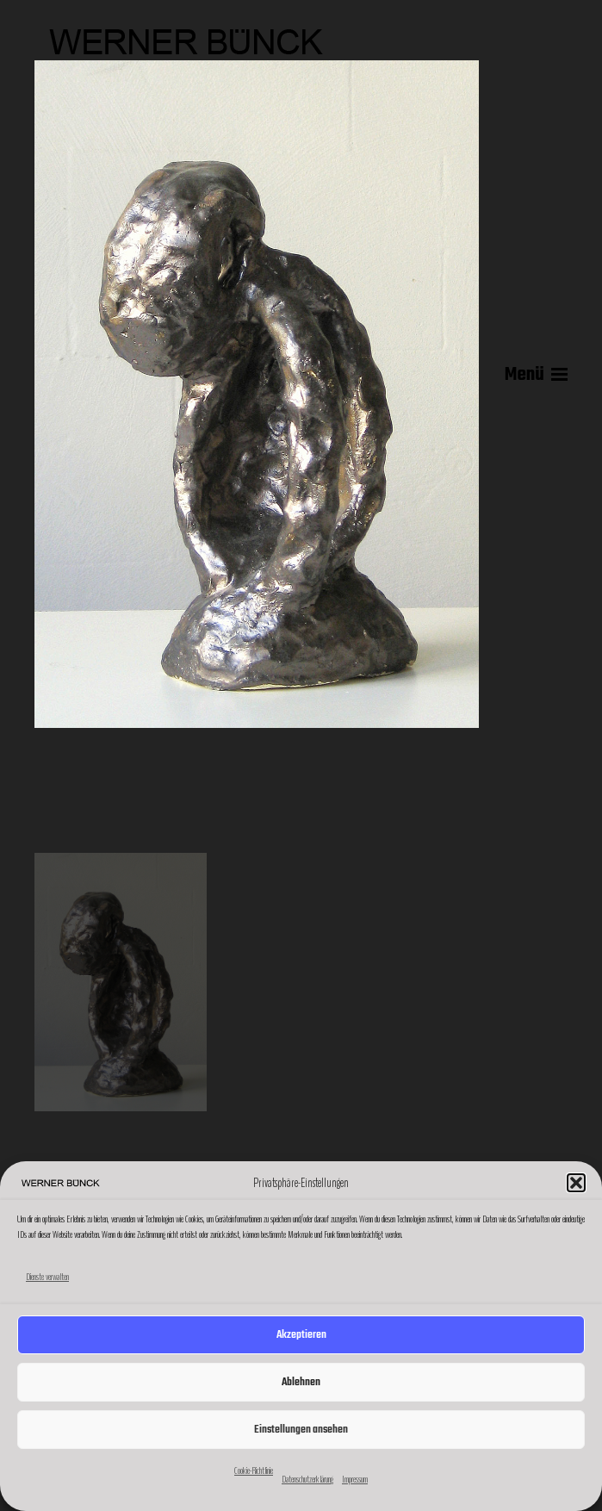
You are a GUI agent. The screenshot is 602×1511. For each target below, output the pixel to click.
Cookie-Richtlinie (253, 1470)
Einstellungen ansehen (301, 1430)
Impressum (355, 1479)
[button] (576, 1182)
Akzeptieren (301, 1335)
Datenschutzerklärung (307, 1479)
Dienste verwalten (47, 1277)
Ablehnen (301, 1382)
